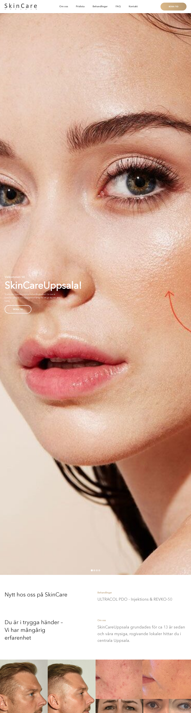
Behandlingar (100, 6)
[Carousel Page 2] (94, 570)
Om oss (63, 6)
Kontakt (133, 6)
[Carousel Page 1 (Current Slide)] (92, 570)
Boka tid (173, 6)
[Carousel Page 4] (99, 570)
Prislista (80, 6)
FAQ (118, 6)
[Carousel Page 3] (97, 570)
